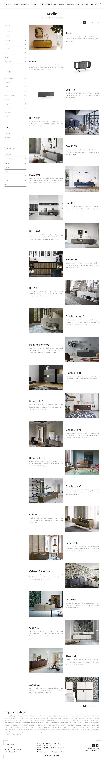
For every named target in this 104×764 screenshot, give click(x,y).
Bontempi (15, 40)
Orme (15, 53)
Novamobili (15, 48)
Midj (15, 44)
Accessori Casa (59, 4)
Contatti (94, 4)
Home (43, 18)
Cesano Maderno (15, 159)
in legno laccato (15, 104)
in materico (15, 108)
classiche (15, 133)
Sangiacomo (15, 61)
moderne (15, 138)
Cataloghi (85, 4)
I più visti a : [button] (10, 148)
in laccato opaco (15, 95)
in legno (15, 99)
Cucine (34, 4)
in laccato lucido (15, 91)
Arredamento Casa (45, 4)
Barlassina (15, 155)
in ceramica (15, 82)
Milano (15, 176)
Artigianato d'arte (15, 31)
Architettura (25, 4)
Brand (16, 4)
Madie (60, 18)
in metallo (15, 112)
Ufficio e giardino (73, 4)
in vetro (15, 116)
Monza (15, 180)
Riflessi (15, 57)
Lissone (15, 167)
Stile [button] (6, 127)
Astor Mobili (15, 36)
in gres (15, 87)
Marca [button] (7, 25)
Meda (15, 172)
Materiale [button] (8, 72)
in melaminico (15, 78)
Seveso (15, 184)
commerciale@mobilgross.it (51, 743)
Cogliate (15, 163)
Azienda (8, 4)
